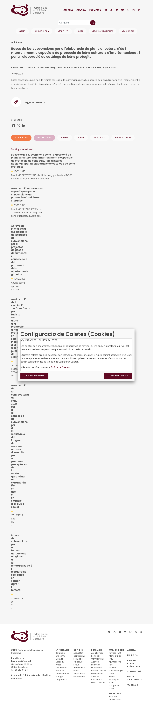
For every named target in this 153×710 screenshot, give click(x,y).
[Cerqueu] (76, 22)
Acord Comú (134, 671)
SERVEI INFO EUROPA (115, 695)
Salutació (60, 653)
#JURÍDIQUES (21, 137)
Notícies (68, 10)
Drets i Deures (98, 682)
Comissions (79, 655)
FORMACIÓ (96, 650)
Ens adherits (61, 667)
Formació (95, 10)
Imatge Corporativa (61, 678)
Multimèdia (96, 667)
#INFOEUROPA (42, 31)
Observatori (115, 699)
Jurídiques (78, 661)
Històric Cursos (98, 670)
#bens (81, 137)
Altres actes (79, 673)
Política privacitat (32, 675)
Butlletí (112, 667)
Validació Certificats (96, 678)
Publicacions (97, 673)
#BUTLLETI (63, 31)
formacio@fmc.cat (21, 661)
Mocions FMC (79, 676)
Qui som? (60, 655)
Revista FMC (115, 653)
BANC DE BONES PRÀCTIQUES (133, 663)
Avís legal (16, 675)
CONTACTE (132, 684)
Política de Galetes (60, 367)
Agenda (81, 10)
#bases (64, 137)
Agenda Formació (96, 663)
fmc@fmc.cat (18, 658)
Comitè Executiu (60, 660)
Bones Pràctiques (114, 678)
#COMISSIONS (44, 137)
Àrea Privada (97, 653)
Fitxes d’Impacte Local (114, 685)
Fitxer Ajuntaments (134, 678)
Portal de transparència (62, 672)
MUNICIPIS (132, 655)
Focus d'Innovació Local (79, 667)
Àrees (58, 664)
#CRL (80, 31)
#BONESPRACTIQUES (102, 31)
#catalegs (100, 137)
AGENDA (131, 650)
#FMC (22, 31)
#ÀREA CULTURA (123, 137)
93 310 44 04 (21, 670)
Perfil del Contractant (97, 657)
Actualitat (78, 653)
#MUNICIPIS (128, 31)
